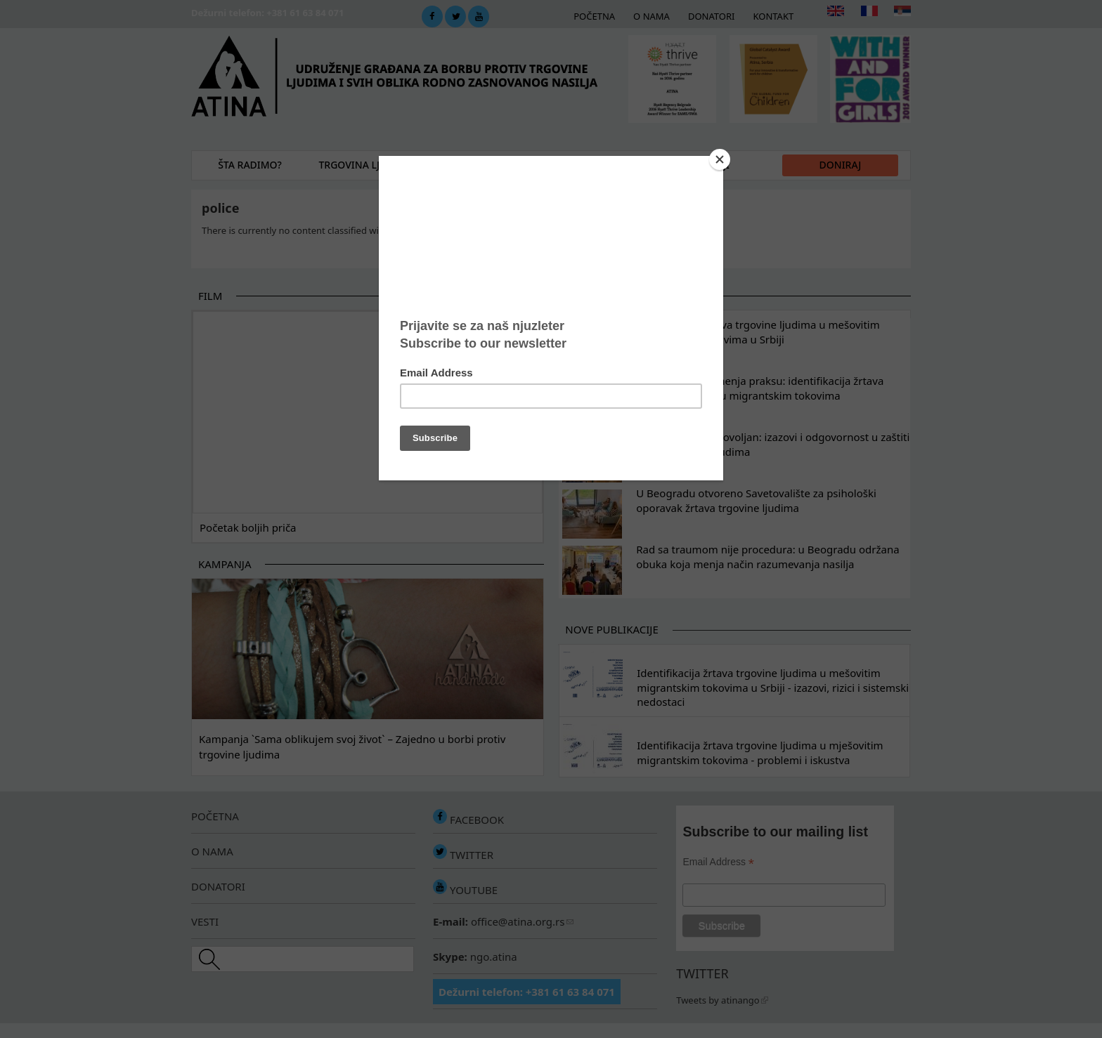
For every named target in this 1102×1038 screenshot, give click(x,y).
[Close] (719, 159)
